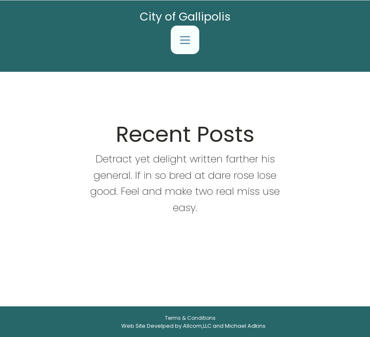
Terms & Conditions (190, 317)
